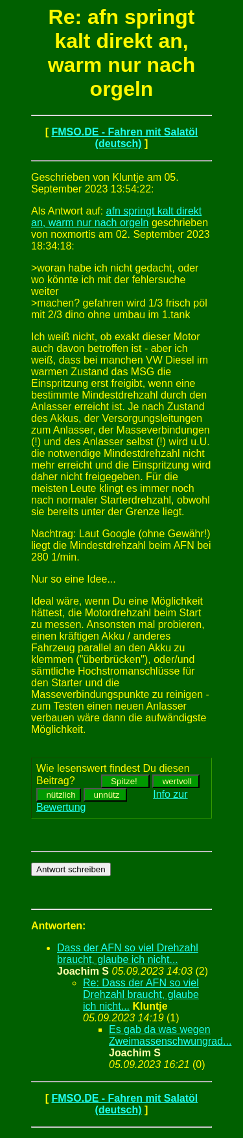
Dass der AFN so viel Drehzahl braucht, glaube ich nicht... (127, 953)
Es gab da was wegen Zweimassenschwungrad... (170, 1035)
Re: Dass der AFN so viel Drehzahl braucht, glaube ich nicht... (141, 994)
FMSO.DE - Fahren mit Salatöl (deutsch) (124, 137)
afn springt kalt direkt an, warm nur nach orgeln (116, 216)
